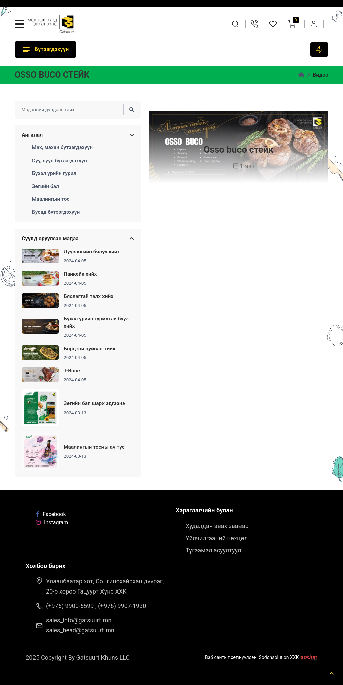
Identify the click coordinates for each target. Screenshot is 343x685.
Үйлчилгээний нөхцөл (217, 538)
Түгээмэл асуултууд (213, 550)
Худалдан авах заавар (217, 526)
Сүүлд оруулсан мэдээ (50, 238)
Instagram (52, 522)
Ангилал (32, 135)
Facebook (51, 514)
